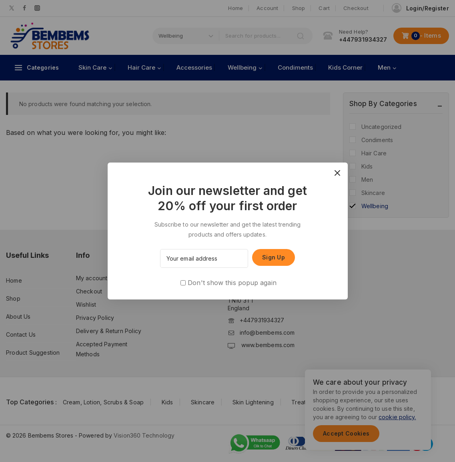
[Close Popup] (337, 173)
